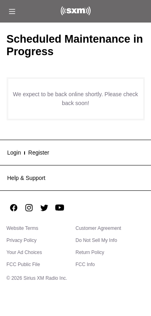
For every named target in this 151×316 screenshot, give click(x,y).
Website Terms (22, 228)
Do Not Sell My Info (96, 240)
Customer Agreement (98, 228)
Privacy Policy (21, 240)
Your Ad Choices (24, 252)
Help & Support (26, 178)
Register (38, 152)
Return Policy (90, 252)
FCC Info (85, 264)
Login (14, 152)
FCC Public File (23, 264)
